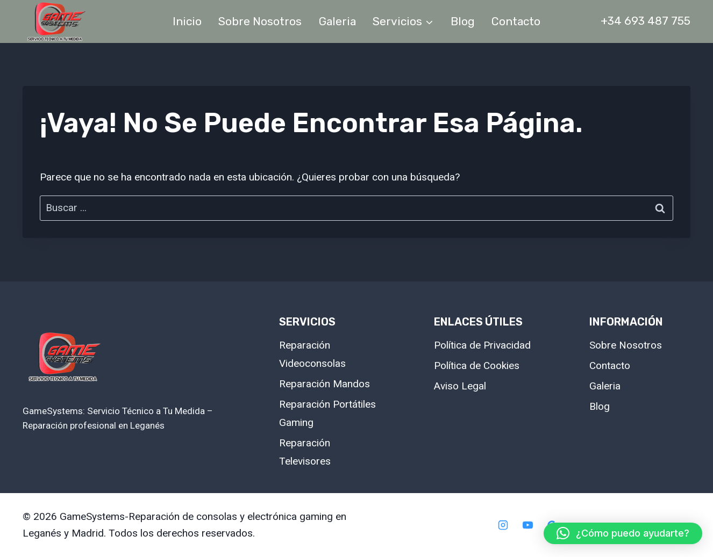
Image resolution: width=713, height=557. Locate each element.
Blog (463, 21)
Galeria (337, 21)
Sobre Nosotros (260, 21)
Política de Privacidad (482, 345)
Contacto (515, 21)
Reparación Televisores (305, 452)
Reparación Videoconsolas (312, 354)
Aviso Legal (460, 386)
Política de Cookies (476, 365)
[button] (623, 533)
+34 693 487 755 (645, 21)
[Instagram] (503, 525)
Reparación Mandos (324, 384)
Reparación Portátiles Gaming (327, 413)
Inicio (187, 21)
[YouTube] (527, 525)
